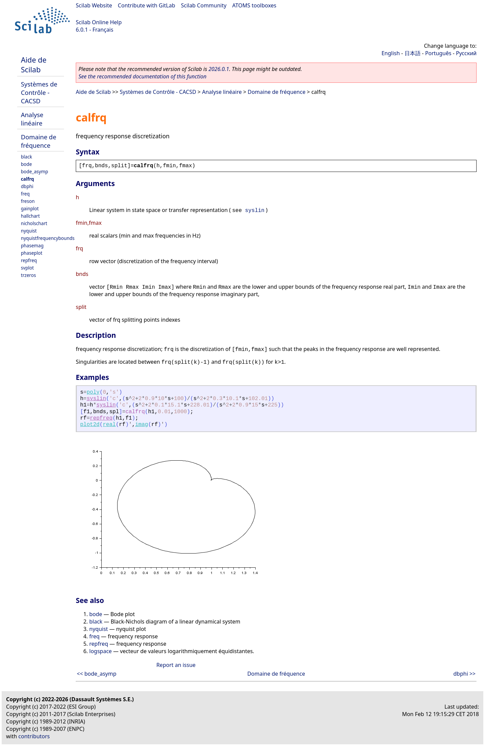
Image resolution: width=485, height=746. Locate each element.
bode (26, 164)
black (26, 156)
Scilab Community (203, 5)
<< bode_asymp (97, 673)
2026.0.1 (218, 69)
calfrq (27, 179)
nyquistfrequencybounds (47, 238)
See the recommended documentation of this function (142, 76)
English (391, 53)
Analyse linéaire (32, 118)
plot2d (90, 425)
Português (438, 53)
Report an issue (175, 665)
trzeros (28, 275)
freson (28, 201)
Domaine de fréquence (38, 141)
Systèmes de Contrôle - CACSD (39, 92)
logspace (100, 651)
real (109, 425)
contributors (34, 736)
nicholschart (34, 223)
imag (141, 425)
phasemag (32, 245)
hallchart (30, 216)
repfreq (29, 260)
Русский (466, 53)
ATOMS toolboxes (254, 5)
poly (93, 392)
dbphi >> (464, 673)
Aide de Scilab (33, 64)
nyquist (29, 230)
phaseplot (31, 253)
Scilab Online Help (99, 22)
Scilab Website (94, 5)
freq (25, 193)
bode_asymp (34, 171)
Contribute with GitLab (146, 5)
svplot (27, 267)
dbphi (27, 186)
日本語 (413, 53)
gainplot (30, 208)
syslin (255, 211)
